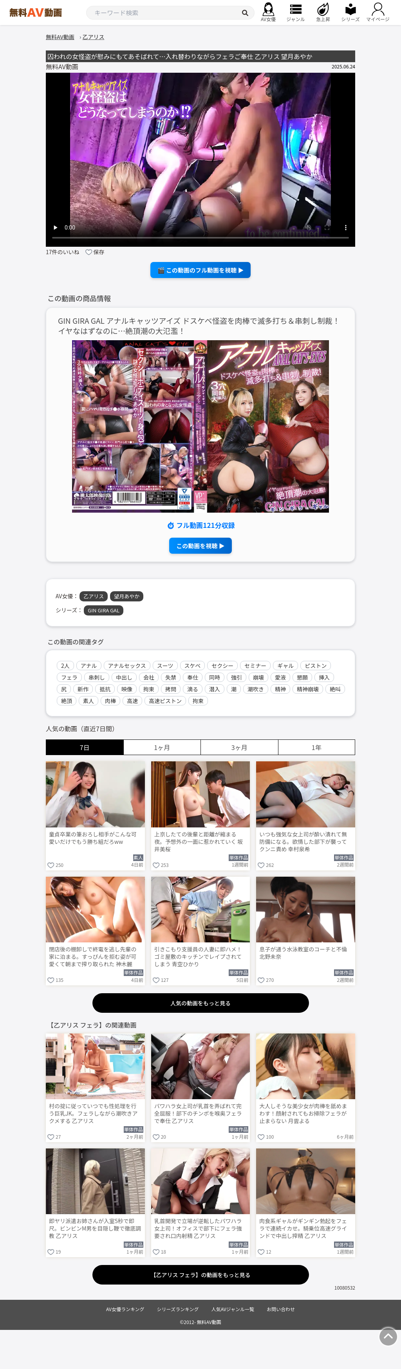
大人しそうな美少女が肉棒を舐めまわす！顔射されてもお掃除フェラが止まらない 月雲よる (303, 1113)
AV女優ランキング (125, 1309)
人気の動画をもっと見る (200, 1003)
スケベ (192, 665)
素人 (88, 701)
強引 (236, 677)
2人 (65, 665)
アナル (89, 665)
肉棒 (110, 701)
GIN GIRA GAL (103, 610)
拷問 (170, 689)
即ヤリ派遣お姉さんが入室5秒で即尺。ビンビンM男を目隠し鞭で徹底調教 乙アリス (95, 1228)
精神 (280, 689)
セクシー (222, 665)
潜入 (214, 689)
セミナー (255, 665)
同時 (214, 677)
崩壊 (258, 677)
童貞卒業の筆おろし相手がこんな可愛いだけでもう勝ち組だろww (93, 838)
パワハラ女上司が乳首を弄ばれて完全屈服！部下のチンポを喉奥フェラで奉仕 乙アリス (198, 1113)
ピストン (316, 665)
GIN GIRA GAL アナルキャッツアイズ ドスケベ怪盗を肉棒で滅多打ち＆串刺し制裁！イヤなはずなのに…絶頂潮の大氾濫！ (199, 326)
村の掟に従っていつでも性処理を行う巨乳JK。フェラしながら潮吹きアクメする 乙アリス (93, 1113)
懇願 (302, 677)
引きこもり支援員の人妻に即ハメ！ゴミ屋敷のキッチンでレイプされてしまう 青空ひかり (198, 957)
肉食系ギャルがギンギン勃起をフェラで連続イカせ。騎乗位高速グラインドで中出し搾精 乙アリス (303, 1228)
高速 (132, 701)
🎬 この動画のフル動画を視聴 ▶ (200, 270)
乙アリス (93, 596)
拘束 (148, 689)
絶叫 (335, 689)
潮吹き (255, 689)
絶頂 (66, 701)
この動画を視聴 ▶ (200, 546)
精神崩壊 (308, 689)
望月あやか (126, 596)
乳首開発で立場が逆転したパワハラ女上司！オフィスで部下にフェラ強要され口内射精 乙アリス (198, 1228)
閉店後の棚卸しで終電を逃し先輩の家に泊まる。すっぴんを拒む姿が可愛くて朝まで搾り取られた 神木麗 (93, 957)
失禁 (170, 677)
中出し (124, 677)
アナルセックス (127, 665)
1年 (317, 747)
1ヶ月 (162, 747)
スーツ (165, 665)
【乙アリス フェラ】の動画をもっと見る (200, 1275)
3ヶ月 (239, 747)
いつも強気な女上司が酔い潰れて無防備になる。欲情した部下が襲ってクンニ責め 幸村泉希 (303, 842)
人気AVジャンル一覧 (232, 1309)
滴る (192, 689)
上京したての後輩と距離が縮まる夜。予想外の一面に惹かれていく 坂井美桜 (198, 842)
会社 (148, 677)
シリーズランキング (178, 1309)
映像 (126, 689)
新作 (83, 689)
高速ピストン (165, 701)
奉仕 (192, 677)
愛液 (280, 677)
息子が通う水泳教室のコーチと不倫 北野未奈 (303, 953)
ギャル (285, 665)
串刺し (97, 677)
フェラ (69, 677)
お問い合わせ (281, 1309)
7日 (85, 747)
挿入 (324, 677)
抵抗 (104, 689)
